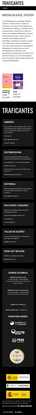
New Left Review (14, 251)
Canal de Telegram (9, 143)
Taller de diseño (14, 232)
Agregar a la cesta (9, 94)
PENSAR (15, 92)
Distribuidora (12, 152)
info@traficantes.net (18, 306)
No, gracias (18, 412)
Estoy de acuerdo (8, 412)
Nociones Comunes (16, 205)
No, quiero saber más (25, 406)
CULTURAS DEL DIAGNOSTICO (6, 91)
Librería (9, 122)
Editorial (10, 184)
